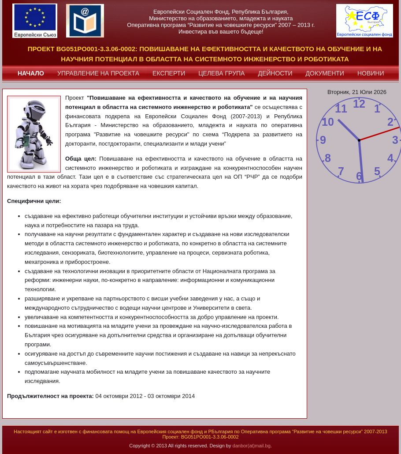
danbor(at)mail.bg (252, 445)
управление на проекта (98, 73)
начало (31, 73)
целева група (221, 73)
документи (325, 73)
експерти (168, 73)
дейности (275, 73)
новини (370, 73)
